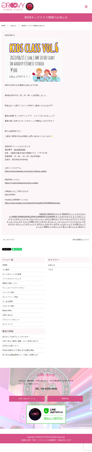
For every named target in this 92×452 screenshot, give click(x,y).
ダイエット (52, 222)
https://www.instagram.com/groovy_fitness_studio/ (26, 171)
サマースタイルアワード (69, 219)
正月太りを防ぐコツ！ (11, 346)
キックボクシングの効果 (11, 274)
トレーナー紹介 (8, 292)
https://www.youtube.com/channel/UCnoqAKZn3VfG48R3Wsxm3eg (32, 203)
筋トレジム (73, 227)
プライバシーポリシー (11, 320)
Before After (7, 311)
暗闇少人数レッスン (10, 283)
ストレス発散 (28, 222)
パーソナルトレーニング (11, 279)
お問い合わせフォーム (26, 399)
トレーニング (62, 222)
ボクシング (20, 224)
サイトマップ (7, 324)
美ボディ (82, 227)
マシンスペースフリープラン (13, 288)
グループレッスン (36, 219)
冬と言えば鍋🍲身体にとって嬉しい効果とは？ (20, 355)
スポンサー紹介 (8, 306)
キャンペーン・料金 (10, 297)
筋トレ (65, 227)
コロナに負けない (51, 219)
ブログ (50, 270)
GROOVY (43, 214)
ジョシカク (17, 222)
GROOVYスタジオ (54, 214)
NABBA (14, 217)
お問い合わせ (7, 315)
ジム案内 (5, 270)
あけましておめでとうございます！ (16, 337)
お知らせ (13, 26)
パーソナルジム (75, 222)
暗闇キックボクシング (53, 227)
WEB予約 (65, 399)
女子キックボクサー (45, 224)
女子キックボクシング (63, 224)
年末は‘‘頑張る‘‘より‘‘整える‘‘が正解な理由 (18, 350)
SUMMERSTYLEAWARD (45, 217)
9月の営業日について (81, 240)
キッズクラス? (8, 240)
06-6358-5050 (19, 150)
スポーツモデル (40, 222)
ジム (11, 222)
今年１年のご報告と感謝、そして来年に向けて (20, 341)
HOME (3, 26)
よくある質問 (7, 301)
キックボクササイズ (64, 217)
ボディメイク (31, 224)
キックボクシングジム (19, 219)
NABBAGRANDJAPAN (27, 217)
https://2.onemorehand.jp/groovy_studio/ (21, 183)
